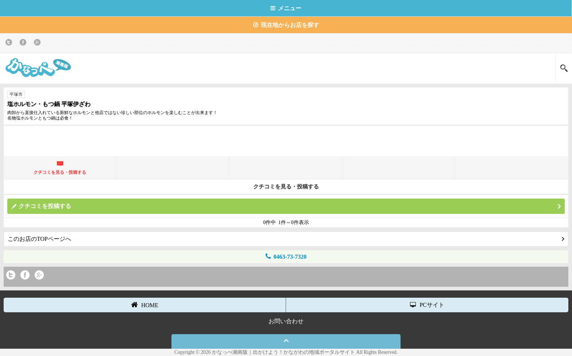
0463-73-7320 (286, 256)
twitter (10, 43)
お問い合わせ (286, 321)
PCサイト (427, 305)
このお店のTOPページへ (286, 238)
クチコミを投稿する (290, 206)
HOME (144, 304)
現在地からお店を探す (286, 25)
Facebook (24, 43)
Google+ (38, 43)
